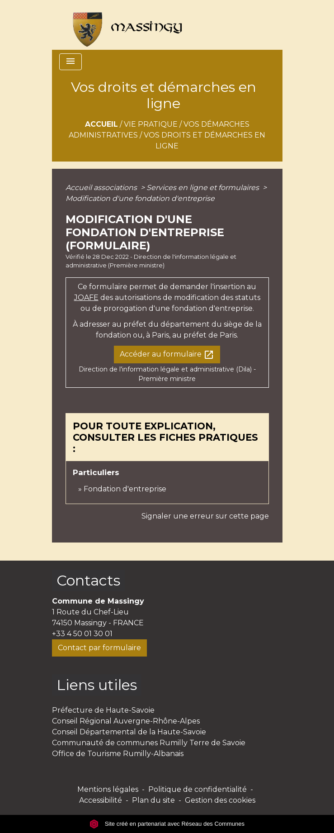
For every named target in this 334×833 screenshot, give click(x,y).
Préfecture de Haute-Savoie (103, 710)
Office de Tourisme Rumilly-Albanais (117, 753)
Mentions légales (107, 789)
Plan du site (153, 800)
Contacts (88, 580)
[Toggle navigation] (70, 61)
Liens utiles (96, 685)
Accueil (101, 124)
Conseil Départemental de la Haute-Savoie (129, 732)
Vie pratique (151, 124)
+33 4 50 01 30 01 (82, 633)
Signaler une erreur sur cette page (205, 516)
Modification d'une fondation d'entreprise (140, 198)
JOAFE (86, 297)
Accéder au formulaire (167, 354)
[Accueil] (123, 25)
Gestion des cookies (220, 800)
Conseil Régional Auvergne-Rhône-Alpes (126, 721)
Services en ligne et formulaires (203, 187)
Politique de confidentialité (197, 789)
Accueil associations (102, 187)
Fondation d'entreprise (125, 489)
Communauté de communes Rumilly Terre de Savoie (148, 742)
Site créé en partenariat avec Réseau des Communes (167, 823)
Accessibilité (100, 800)
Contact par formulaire (99, 647)
